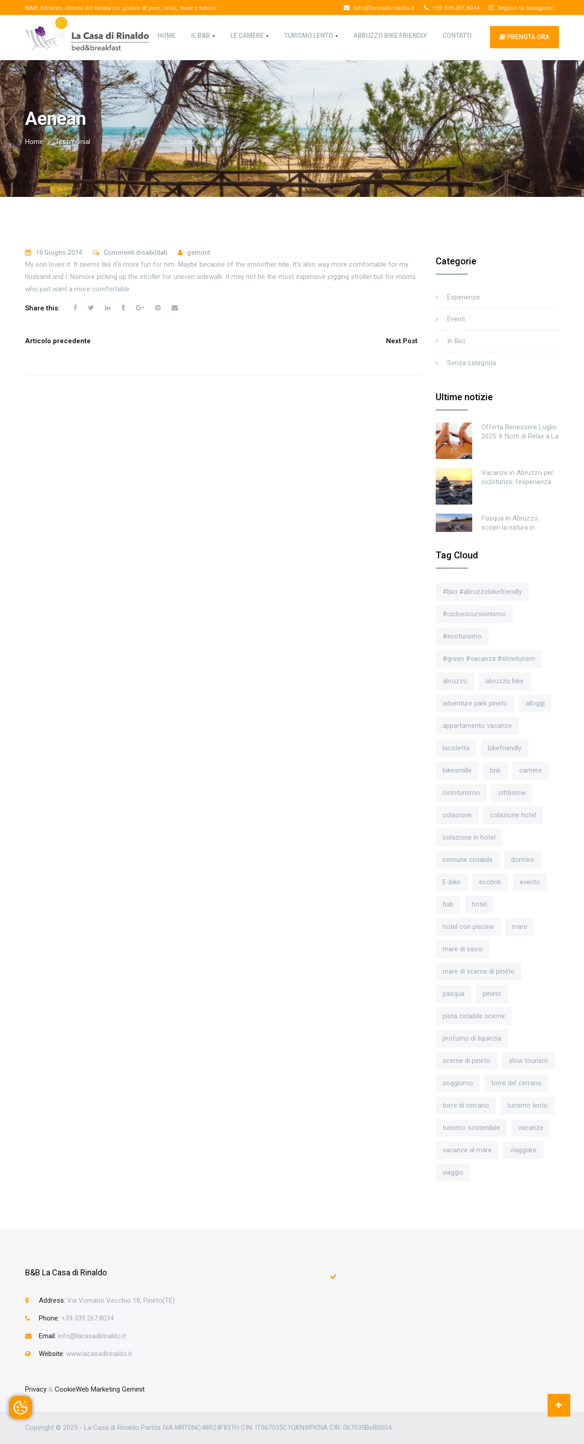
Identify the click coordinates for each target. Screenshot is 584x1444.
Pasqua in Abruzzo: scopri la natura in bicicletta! (510, 527)
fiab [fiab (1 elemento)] (448, 904)
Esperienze (463, 297)
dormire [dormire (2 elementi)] (522, 860)
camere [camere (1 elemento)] (530, 770)
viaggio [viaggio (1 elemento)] (453, 1172)
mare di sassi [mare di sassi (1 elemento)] (463, 949)
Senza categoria (471, 363)
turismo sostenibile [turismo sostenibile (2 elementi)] (471, 1128)
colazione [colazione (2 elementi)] (457, 815)
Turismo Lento (311, 35)
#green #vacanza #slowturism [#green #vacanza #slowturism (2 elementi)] (489, 659)
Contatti (457, 35)
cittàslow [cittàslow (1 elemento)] (512, 793)
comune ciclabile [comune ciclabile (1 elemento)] (468, 860)
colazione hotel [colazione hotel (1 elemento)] (513, 815)
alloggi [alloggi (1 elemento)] (535, 703)
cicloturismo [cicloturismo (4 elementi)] (461, 793)
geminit (198, 252)
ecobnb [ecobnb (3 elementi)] (490, 882)
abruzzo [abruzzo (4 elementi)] (455, 681)
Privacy (36, 1389)
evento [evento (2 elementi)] (530, 882)
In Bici (456, 341)
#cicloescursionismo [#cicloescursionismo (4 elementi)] (474, 614)
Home (166, 35)
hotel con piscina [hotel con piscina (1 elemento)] (468, 927)
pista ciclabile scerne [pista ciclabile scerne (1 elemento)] (474, 1016)
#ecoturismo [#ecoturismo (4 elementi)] (462, 636)
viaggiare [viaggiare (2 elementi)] (523, 1150)
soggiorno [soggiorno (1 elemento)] (458, 1083)
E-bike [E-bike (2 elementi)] (452, 882)
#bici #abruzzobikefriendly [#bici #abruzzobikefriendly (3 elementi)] (482, 592)
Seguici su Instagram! (521, 7)
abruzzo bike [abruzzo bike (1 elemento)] (504, 681)
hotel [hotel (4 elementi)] (479, 904)
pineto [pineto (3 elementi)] (492, 994)
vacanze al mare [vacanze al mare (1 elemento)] (467, 1150)
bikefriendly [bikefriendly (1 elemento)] (504, 748)
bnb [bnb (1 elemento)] (495, 770)
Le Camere (249, 35)
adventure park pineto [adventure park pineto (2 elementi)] (475, 703)
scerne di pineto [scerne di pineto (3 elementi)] (466, 1061)
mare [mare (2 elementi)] (519, 927)
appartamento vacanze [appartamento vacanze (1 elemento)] (477, 726)
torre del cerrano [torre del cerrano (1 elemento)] (516, 1083)
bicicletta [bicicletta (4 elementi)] (456, 748)
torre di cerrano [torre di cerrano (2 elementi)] (466, 1105)
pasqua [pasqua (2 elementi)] (453, 994)
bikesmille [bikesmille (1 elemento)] (457, 770)
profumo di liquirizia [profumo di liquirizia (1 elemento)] (472, 1038)
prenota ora (524, 37)
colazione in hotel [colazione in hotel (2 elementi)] (469, 837)
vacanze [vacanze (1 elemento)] (530, 1128)
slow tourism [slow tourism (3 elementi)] (528, 1061)
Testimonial (73, 142)
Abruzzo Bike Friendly (390, 35)
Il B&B (203, 35)
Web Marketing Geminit (110, 1389)
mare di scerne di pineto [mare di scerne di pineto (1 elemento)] (479, 971)
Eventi (456, 319)
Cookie (65, 1389)
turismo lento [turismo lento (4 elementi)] (527, 1105)
